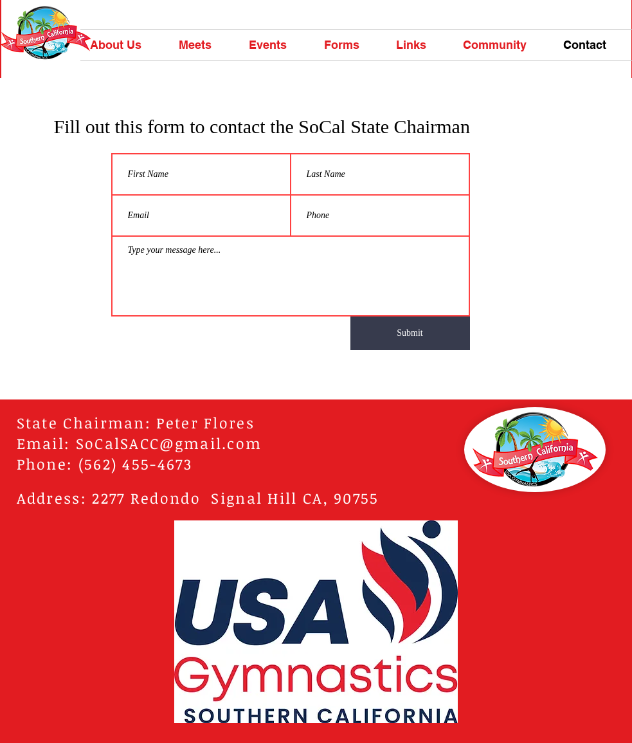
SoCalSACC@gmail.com (169, 443)
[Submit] (410, 333)
